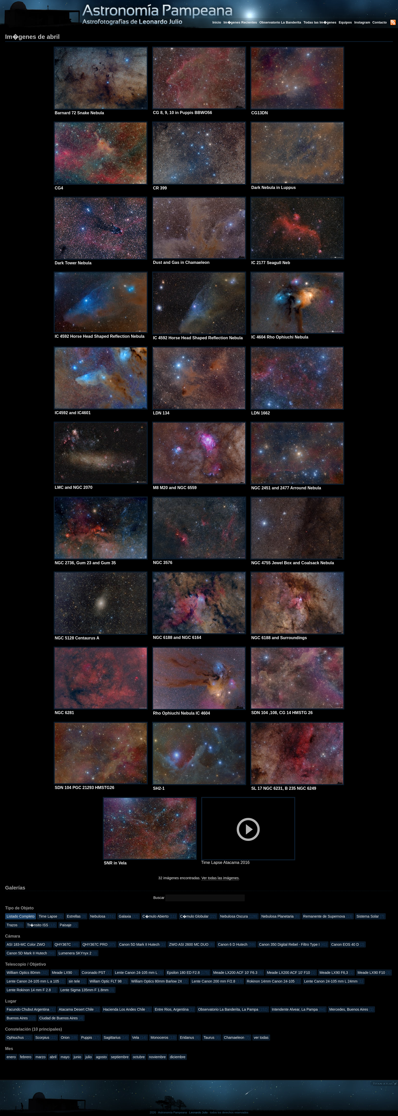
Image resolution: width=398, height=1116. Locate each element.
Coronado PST (96, 973)
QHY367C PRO (99, 944)
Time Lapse (51, 916)
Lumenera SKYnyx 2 (78, 953)
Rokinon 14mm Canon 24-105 (273, 981)
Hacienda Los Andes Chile (127, 1009)
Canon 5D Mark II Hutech (142, 944)
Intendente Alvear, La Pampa (298, 1009)
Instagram (362, 22)
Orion (69, 1037)
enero (11, 1057)
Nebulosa (102, 916)
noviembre (157, 1057)
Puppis (90, 1037)
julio (88, 1057)
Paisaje (68, 925)
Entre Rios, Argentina (174, 1009)
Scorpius (45, 1037)
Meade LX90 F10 (374, 973)
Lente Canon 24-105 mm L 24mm (333, 981)
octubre (139, 1057)
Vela (139, 1037)
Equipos (345, 22)
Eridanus (189, 1037)
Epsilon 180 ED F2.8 (188, 973)
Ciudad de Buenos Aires (61, 1018)
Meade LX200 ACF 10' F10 (291, 973)
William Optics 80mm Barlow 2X (159, 981)
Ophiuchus (19, 1037)
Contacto (379, 22)
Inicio (216, 22)
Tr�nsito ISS (41, 925)
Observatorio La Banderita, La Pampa (233, 1009)
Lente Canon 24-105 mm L (139, 973)
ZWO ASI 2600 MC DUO (191, 944)
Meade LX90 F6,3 (336, 973)
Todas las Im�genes (319, 22)
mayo (65, 1057)
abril (53, 1057)
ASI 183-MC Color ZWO (28, 944)
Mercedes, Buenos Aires (351, 1009)
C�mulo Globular (198, 916)
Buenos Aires (21, 1018)
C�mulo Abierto (159, 916)
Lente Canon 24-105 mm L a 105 (35, 981)
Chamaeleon (236, 1037)
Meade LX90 (64, 973)
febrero (25, 1057)
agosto (101, 1057)
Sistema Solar (370, 916)
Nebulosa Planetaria (280, 916)
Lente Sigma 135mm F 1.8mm (87, 990)
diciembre (178, 1057)
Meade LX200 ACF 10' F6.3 (238, 973)
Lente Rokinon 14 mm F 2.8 (31, 990)
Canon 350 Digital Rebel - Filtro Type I (293, 944)
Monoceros (163, 1037)
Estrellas (76, 916)
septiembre (120, 1057)
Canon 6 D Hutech (236, 944)
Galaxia (128, 916)
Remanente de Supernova (327, 916)
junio (77, 1057)
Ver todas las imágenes (220, 878)
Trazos (15, 925)
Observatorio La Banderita (280, 22)
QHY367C (66, 944)
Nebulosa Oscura (238, 916)
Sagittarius (116, 1037)
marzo (41, 1057)
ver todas (261, 1037)
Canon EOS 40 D (347, 944)
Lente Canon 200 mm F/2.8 (217, 981)
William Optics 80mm (27, 973)
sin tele (77, 981)
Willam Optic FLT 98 (108, 981)
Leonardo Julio (198, 1112)
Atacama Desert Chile (79, 1009)
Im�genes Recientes (240, 22)
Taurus (212, 1037)
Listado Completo (21, 916)
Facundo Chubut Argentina (31, 1009)
